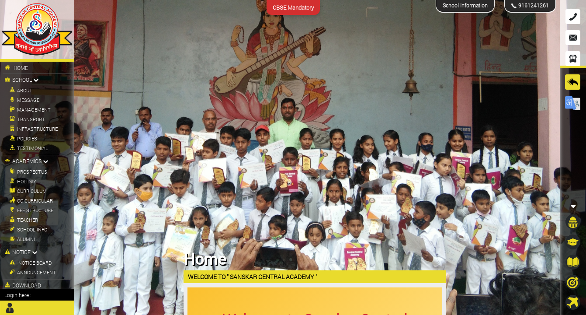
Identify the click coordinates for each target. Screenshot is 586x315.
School (21, 79)
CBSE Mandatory (293, 7)
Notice (21, 252)
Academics (26, 161)
